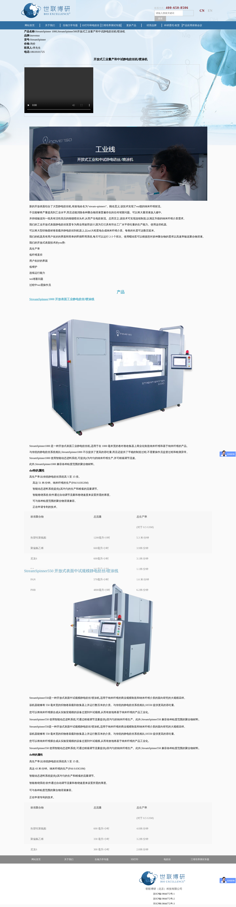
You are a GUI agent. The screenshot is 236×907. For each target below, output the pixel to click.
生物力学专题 (70, 25)
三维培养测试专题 (111, 25)
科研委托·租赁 (172, 25)
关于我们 (50, 25)
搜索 (160, 18)
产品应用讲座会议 (192, 25)
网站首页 (30, 25)
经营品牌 (152, 25)
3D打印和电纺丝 (90, 25)
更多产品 (131, 25)
